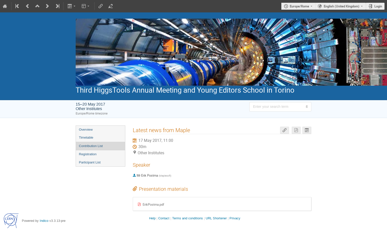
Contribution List (91, 146)
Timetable (86, 137)
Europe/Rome (299, 6)
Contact (163, 218)
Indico (44, 221)
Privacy (234, 218)
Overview (86, 129)
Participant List (89, 162)
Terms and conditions (187, 218)
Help (152, 218)
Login (378, 6)
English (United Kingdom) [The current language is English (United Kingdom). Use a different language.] (341, 6)
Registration (88, 154)
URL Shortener (216, 218)
